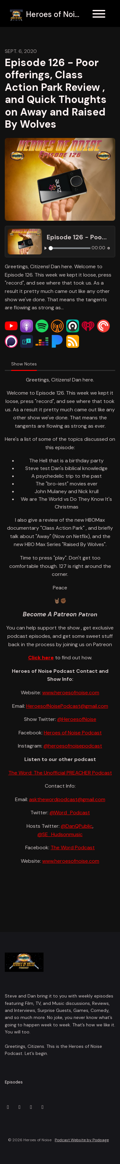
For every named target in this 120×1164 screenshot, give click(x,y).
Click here (41, 657)
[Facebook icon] (31, 1107)
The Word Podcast (73, 847)
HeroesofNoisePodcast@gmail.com (67, 706)
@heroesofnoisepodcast (73, 745)
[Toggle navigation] (99, 15)
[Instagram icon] (19, 1107)
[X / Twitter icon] (8, 1107)
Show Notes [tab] (24, 364)
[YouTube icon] (42, 1107)
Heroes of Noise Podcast (73, 732)
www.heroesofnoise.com (70, 692)
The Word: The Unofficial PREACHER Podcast (60, 772)
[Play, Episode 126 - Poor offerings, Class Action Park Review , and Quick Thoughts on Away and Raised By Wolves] (45, 248)
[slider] (70, 248)
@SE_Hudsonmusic (60, 834)
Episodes (14, 1082)
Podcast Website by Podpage (82, 1140)
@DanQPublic (76, 826)
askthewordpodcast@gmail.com (67, 799)
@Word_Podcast (70, 812)
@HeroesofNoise (76, 719)
